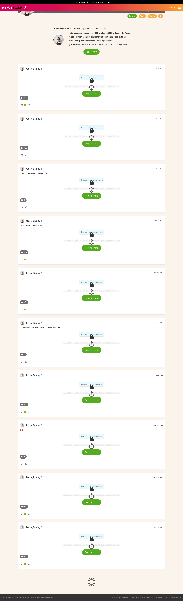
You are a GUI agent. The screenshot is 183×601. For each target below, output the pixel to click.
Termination (168, 597)
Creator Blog (125, 597)
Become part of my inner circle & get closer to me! (91, 86)
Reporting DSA (177, 597)
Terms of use (145, 597)
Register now (91, 93)
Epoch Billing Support (7, 597)
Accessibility (160, 597)
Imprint (138, 597)
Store (132, 597)
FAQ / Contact (116, 597)
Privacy (152, 597)
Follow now (91, 52)
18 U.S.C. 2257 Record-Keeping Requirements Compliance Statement (33, 597)
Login (169, 8)
